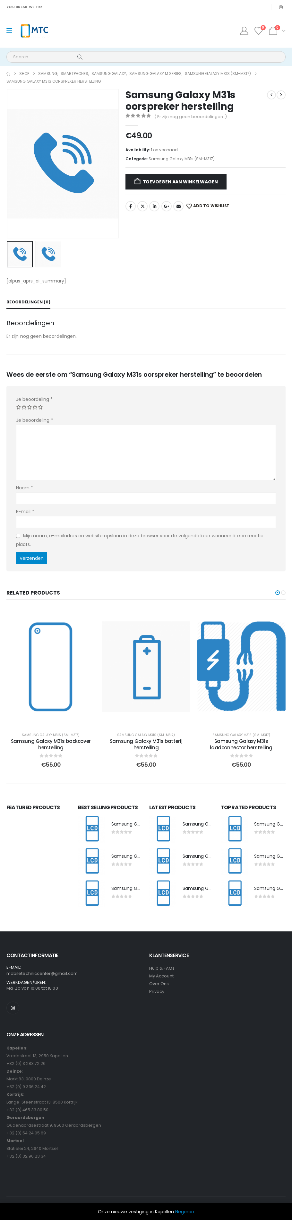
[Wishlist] (259, 31)
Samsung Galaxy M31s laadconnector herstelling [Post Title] (241, 744)
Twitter (142, 206)
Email (178, 206)
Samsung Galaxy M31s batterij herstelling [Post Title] (146, 744)
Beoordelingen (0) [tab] (28, 302)
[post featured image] (91, 829)
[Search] (80, 56)
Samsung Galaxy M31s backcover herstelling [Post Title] (51, 744)
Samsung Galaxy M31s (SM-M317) (182, 159)
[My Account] (244, 31)
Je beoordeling (34, 399)
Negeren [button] (184, 1211)
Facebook (130, 206)
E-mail (25, 511)
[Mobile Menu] (11, 30)
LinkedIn (154, 206)
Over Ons (159, 984)
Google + (166, 206)
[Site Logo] (34, 31)
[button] (277, 593)
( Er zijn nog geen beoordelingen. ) (190, 117)
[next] (281, 94)
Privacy (156, 992)
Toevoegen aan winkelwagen (180, 182)
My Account (161, 977)
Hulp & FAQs (162, 969)
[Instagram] (280, 7)
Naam (24, 488)
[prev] (271, 94)
